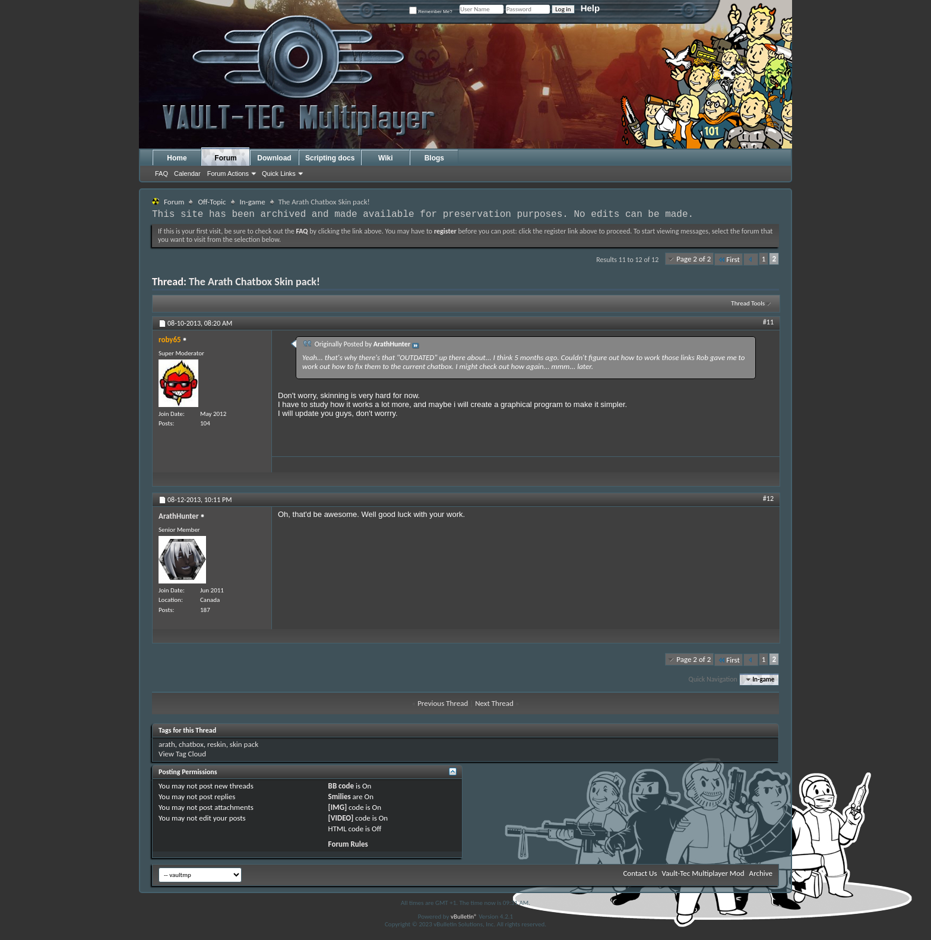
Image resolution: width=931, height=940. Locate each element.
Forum (225, 158)
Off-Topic (212, 201)
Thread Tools (748, 303)
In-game (252, 201)
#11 (768, 322)
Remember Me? (430, 11)
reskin (216, 744)
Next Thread (494, 703)
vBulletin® (464, 916)
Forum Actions (228, 173)
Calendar (187, 173)
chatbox (191, 744)
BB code (341, 785)
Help (590, 8)
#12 (768, 498)
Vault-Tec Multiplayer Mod (703, 873)
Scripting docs (329, 158)
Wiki (385, 158)
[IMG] (337, 807)
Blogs (434, 158)
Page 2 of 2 (693, 258)
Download (274, 158)
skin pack (244, 744)
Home (176, 158)
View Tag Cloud (182, 753)
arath (167, 744)
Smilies (339, 796)
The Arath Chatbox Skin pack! (254, 281)
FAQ (161, 173)
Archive (760, 873)
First (728, 259)
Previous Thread (442, 703)
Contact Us (640, 873)
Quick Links (279, 173)
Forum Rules (348, 844)
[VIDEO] (341, 817)
